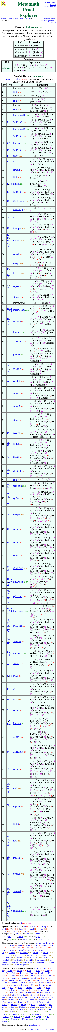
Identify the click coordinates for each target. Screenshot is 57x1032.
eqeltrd (16, 381)
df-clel (12, 975)
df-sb (13, 973)
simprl (16, 420)
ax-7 (44, 945)
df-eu (31, 973)
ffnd (15, 699)
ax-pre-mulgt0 (20, 965)
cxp (41, 929)
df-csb (11, 980)
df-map (42, 1004)
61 (8, 710)
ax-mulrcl (43, 955)
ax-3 (4, 945)
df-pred (48, 992)
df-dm (11, 992)
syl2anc (17, 321)
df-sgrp (47, 1014)
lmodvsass (18, 581)
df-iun (23, 985)
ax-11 (27, 948)
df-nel (40, 975)
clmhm (42, 939)
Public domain (34, 1029)
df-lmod (36, 1019)
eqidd (16, 254)
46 (8, 514)
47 (8, 638)
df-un (30, 980)
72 (8, 894)
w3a (33, 926)
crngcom (17, 485)
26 (8, 287)
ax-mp (38, 943)
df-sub (30, 1009)
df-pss (5, 983)
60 (8, 784)
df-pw (31, 983)
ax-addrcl (18, 955)
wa (24, 926)
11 (8, 150)
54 (8, 631)
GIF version (52, 22)
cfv (33, 931)
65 (8, 769)
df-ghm (38, 1016)
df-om (10, 1002)
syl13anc (17, 596)
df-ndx (41, 1012)
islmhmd (17, 911)
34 (8, 371)
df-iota (42, 995)
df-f (19, 997)
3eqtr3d (17, 641)
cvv (13, 929)
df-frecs (40, 1002)
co (8, 934)
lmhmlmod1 (19, 115)
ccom (4, 931)
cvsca (20, 936)
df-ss (47, 980)
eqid (15, 92)
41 (8, 457)
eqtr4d (16, 286)
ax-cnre (15, 962)
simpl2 (16, 169)
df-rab (33, 978)
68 (8, 891)
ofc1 (15, 788)
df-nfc (22, 975)
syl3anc (17, 498)
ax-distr (46, 957)
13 (8, 161)
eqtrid (16, 444)
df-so (48, 987)
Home (11, 19)
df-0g (25, 1014)
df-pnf (32, 1007)
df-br (32, 985)
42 (8, 472)
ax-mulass (34, 957)
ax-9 (9, 948)
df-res (28, 992)
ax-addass (21, 957)
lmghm (16, 332)
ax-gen (11, 945)
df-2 (11, 1012)
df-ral (49, 975)
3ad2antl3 (18, 751)
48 (8, 591)
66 (8, 792)
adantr (16, 457)
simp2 (16, 297)
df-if (23, 983)
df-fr (4, 990)
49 (8, 567)
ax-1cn (35, 952)
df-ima (38, 992)
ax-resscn (24, 952)
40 (8, 445)
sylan (15, 675)
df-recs (14, 1004)
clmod (24, 939)
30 (8, 324)
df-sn (41, 983)
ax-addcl (6, 955)
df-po (39, 987)
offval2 (16, 240)
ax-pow (31, 950)
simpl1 (16, 393)
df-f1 (27, 997)
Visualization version (48, 20)
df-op (5, 985)
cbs (27, 934)
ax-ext (45, 948)
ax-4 (20, 945)
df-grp (27, 1016)
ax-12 (36, 948)
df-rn (20, 992)
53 (8, 641)
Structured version (49, 19)
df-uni (13, 985)
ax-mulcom (7, 957)
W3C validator (50, 1029)
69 (8, 845)
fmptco (16, 273)
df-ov (21, 1000)
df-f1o (44, 997)
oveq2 (16, 263)
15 (8, 238)
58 (10, 675)
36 (8, 916)
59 (8, 805)
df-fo (36, 997)
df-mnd (5, 1016)
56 (8, 888)
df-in (38, 980)
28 (8, 321)
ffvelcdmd (18, 568)
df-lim (23, 995)
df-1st (20, 1002)
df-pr (49, 983)
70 (8, 859)
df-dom (11, 1007)
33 (8, 369)
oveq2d (16, 873)
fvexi (15, 156)
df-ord (5, 995)
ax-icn (45, 952)
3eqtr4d (17, 891)
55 (8, 644)
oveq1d (16, 514)
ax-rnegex (41, 960)
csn (21, 929)
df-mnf (43, 1007)
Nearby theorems (50, 6)
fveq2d (16, 433)
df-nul (14, 983)
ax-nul (21, 950)
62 (8, 789)
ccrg (9, 939)
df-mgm (35, 1014)
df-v (42, 978)
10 (8, 319)
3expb (16, 663)
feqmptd (17, 228)
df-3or (10, 970)
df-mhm (17, 1016)
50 (8, 569)
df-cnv (40, 990)
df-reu (24, 978)
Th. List (28, 19)
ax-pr (41, 950)
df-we (13, 990)
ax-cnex (12, 952)
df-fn (11, 997)
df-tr (11, 987)
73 (8, 919)
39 (8, 469)
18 (8, 201)
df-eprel (29, 987)
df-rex (5, 978)
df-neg (40, 1009)
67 (8, 808)
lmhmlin (17, 723)
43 (8, 499)
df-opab (42, 985)
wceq (44, 926)
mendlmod (33, 1025)
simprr (16, 555)
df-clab (40, 973)
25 (8, 277)
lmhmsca (17, 143)
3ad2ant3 (17, 122)
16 (10, 183)
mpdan (16, 806)
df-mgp (14, 1019)
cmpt (32, 929)
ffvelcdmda (18, 201)
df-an (44, 968)
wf (26, 931)
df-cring (25, 1019)
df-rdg (23, 1004)
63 (8, 737)
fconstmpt (18, 209)
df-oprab (31, 1000)
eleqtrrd (17, 471)
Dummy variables (12, 79)
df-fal (38, 970)
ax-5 (28, 945)
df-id (20, 987)
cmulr (37, 934)
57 (8, 663)
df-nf (5, 973)
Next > (53, 4)
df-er (33, 1004)
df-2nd (29, 1002)
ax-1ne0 (17, 960)
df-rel (31, 990)
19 (8, 240)
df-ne (31, 975)
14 (8, 235)
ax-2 (51, 943)
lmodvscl (17, 653)
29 (10, 311)
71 (8, 873)
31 (8, 366)
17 (8, 192)
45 (8, 502)
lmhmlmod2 (19, 129)
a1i (14, 161)
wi (18, 926)
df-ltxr (11, 1009)
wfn (15, 931)
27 (8, 379)
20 (8, 217)
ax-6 (36, 945)
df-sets (20, 1012)
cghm (38, 936)
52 (8, 602)
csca (9, 936)
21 (8, 243)
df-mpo (42, 1000)
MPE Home (19, 19)
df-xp (22, 990)
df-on (14, 995)
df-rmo (14, 978)
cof (16, 934)
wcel (4, 929)
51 (8, 599)
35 (8, 382)
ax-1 (45, 943)
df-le (21, 1009)
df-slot (31, 1012)
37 (8, 494)
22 (8, 246)
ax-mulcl (30, 955)
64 (8, 751)
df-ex (47, 970)
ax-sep (11, 950)
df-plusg (14, 1014)
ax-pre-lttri (27, 962)
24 (8, 274)
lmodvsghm (19, 310)
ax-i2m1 (6, 960)
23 (8, 285)
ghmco (16, 354)
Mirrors (3, 19)
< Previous (50, 2)
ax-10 (18, 948)
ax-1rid (29, 960)
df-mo (22, 973)
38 (8, 497)
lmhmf (16, 183)
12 (8, 433)
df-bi (36, 968)
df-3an (19, 970)
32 (8, 341)
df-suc (32, 995)
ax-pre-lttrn (41, 962)
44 (8, 487)
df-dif (21, 980)
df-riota (11, 1000)
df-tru (29, 970)
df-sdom (22, 1007)
